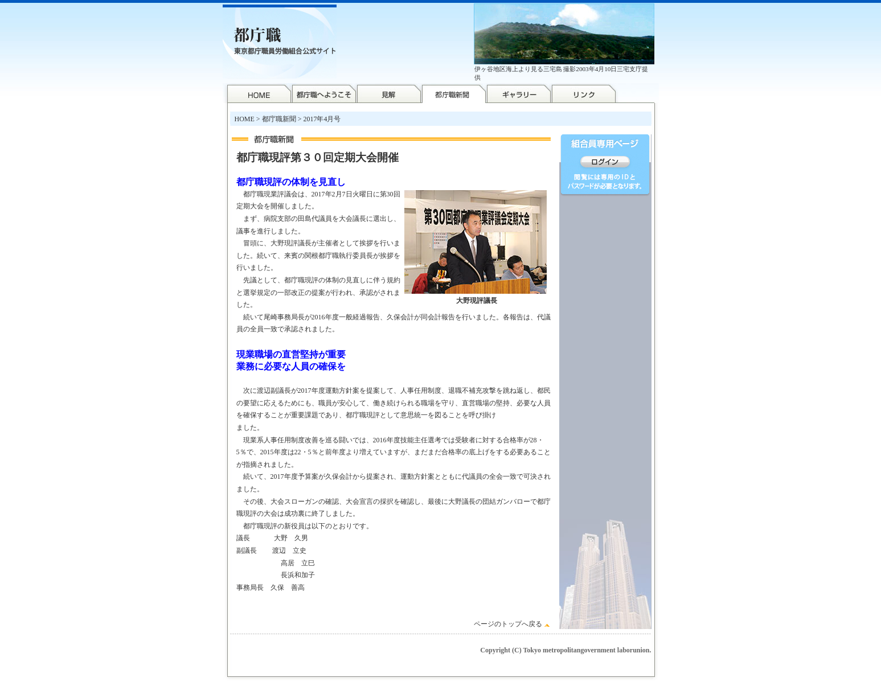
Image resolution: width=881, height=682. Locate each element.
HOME (245, 119)
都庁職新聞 (279, 119)
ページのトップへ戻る (508, 624)
